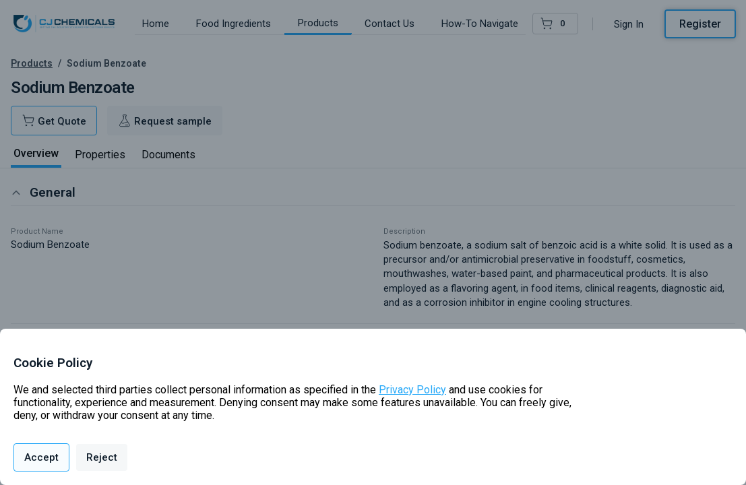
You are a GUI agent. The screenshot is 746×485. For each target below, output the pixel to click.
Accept (41, 457)
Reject (101, 457)
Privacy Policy (412, 389)
